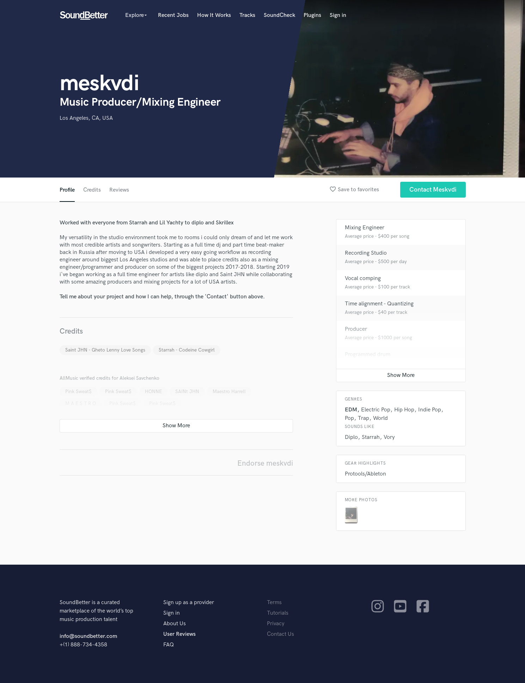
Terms (274, 602)
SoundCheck (279, 15)
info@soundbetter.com (88, 636)
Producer (356, 329)
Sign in (338, 15)
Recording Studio (366, 253)
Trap (363, 418)
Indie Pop (429, 409)
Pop (349, 418)
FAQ (168, 644)
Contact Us (280, 634)
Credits (92, 190)
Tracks (247, 15)
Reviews (119, 190)
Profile (67, 190)
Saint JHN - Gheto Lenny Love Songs (105, 350)
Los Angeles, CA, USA (86, 118)
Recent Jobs (173, 15)
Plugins (312, 15)
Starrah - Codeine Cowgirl (187, 350)
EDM (351, 409)
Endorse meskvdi (265, 463)
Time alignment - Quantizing (379, 303)
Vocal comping (363, 278)
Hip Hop (404, 409)
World (380, 418)
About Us (174, 623)
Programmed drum (367, 354)
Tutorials (277, 613)
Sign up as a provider (188, 602)
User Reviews (179, 634)
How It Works (214, 15)
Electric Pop (375, 409)
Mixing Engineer (364, 227)
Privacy (276, 623)
